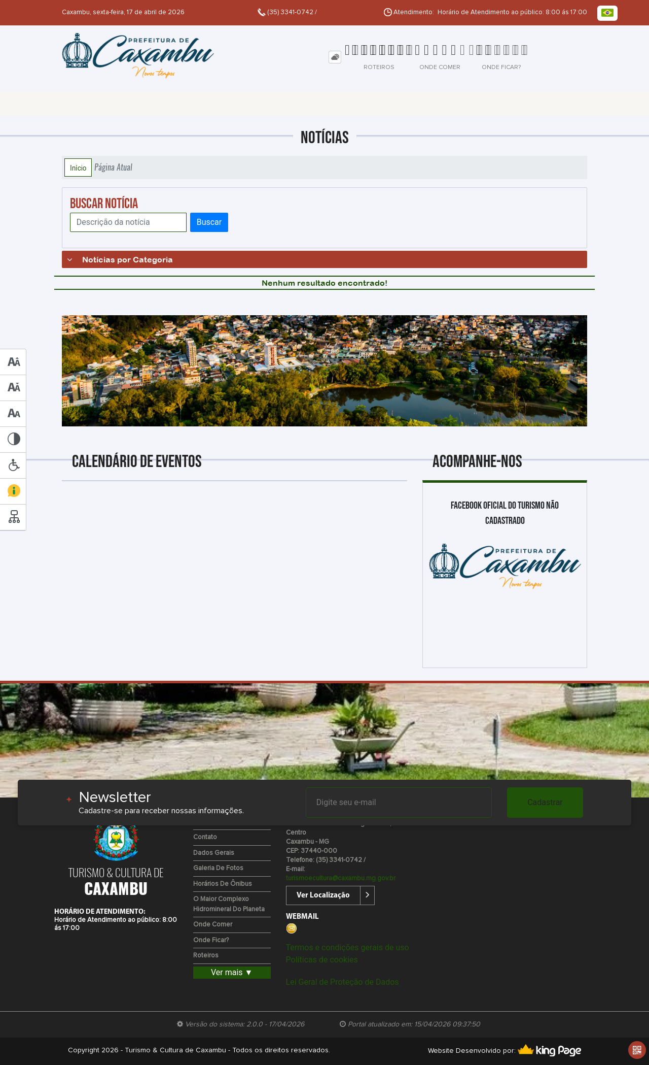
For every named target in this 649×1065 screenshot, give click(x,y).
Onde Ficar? (211, 940)
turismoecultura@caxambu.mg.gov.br (340, 878)
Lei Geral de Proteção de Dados (342, 982)
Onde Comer (212, 924)
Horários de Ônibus (222, 884)
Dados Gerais (213, 853)
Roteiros (206, 955)
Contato (205, 837)
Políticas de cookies (322, 959)
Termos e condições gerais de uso (347, 947)
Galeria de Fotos (218, 868)
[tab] (335, 57)
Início (78, 167)
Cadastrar (545, 802)
